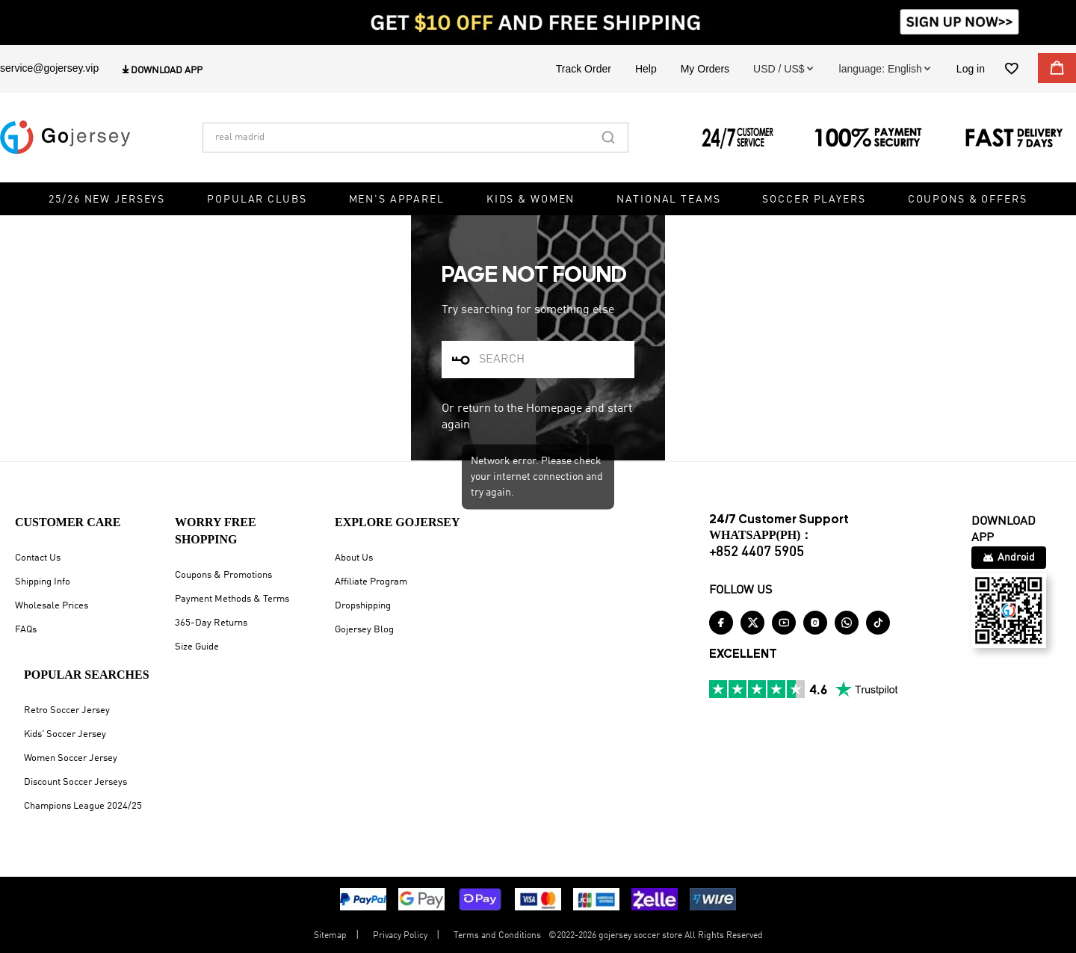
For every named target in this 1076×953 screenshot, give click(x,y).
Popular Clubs (256, 199)
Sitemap (330, 935)
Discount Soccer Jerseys (75, 782)
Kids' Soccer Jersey (65, 734)
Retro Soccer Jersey (67, 710)
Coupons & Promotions (223, 575)
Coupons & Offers (967, 199)
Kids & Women (530, 199)
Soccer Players (813, 199)
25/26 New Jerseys (107, 199)
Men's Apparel (397, 199)
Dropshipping (363, 606)
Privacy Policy (400, 935)
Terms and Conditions (497, 935)
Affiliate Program (371, 582)
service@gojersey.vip (49, 68)
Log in (970, 69)
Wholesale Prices (51, 606)
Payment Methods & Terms (232, 599)
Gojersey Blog (364, 630)
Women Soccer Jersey (70, 758)
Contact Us (38, 558)
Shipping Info (42, 582)
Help (646, 69)
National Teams (668, 199)
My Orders (705, 69)
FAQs (26, 630)
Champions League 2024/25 (83, 806)
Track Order (583, 69)
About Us (354, 558)
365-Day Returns (211, 623)
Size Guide (197, 647)
